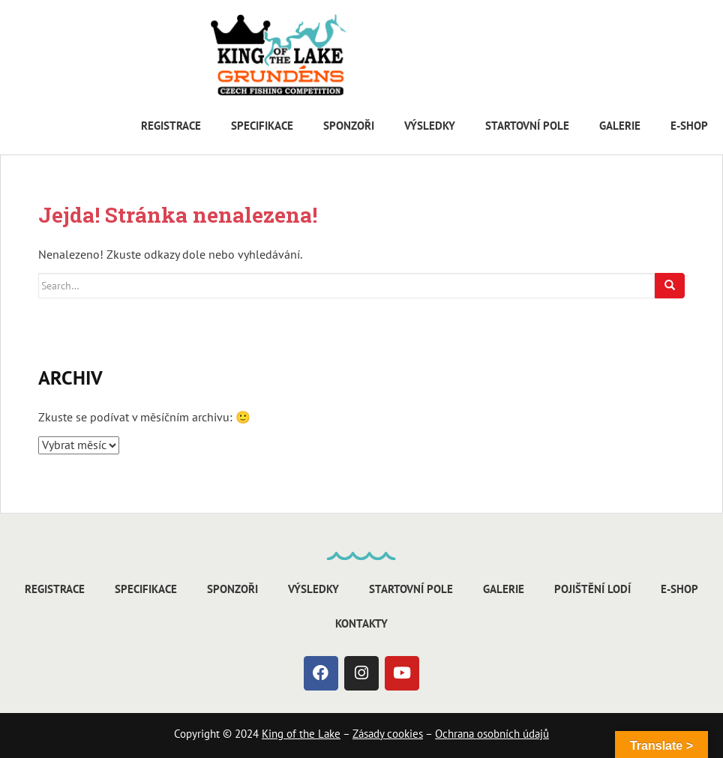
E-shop (689, 125)
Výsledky (429, 125)
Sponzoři (348, 125)
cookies (403, 734)
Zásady (368, 734)
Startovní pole (527, 125)
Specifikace (262, 125)
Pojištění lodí (592, 589)
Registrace (171, 125)
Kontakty (361, 623)
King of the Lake (301, 734)
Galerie (619, 125)
